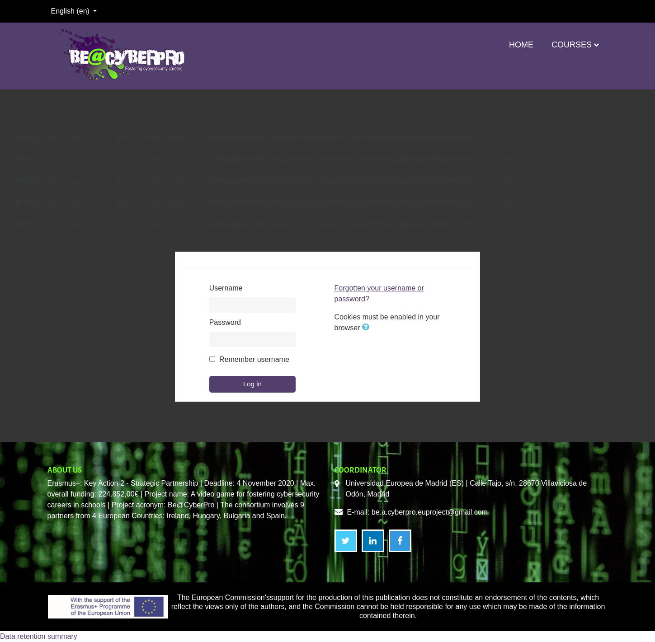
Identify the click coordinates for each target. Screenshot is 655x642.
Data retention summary (38, 636)
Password (225, 322)
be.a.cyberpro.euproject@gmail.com (430, 512)
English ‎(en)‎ (71, 11)
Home (521, 44)
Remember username (254, 359)
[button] (367, 328)
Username (226, 288)
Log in (252, 384)
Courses (571, 44)
